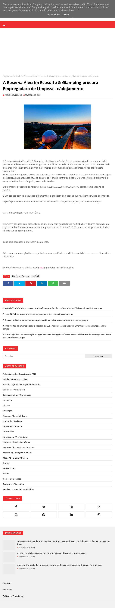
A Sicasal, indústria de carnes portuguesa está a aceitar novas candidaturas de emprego (45, 320)
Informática (8, 431)
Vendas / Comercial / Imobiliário (18, 489)
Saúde (6, 473)
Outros (6, 463)
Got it (66, 14)
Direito (6, 405)
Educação (7, 410)
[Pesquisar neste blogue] (44, 356)
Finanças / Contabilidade (15, 416)
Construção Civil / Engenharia (17, 395)
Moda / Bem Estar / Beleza (15, 457)
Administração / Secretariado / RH (19, 374)
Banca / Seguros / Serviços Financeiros (21, 384)
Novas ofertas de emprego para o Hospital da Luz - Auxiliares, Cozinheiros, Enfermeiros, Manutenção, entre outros (54, 327)
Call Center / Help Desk (14, 389)
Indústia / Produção (12, 426)
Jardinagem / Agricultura (15, 437)
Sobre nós (7, 589)
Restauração (9, 468)
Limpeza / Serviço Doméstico (16, 442)
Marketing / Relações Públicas (17, 452)
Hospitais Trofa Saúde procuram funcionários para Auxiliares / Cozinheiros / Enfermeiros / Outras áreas (52, 308)
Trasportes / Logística (13, 484)
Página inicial (8, 76)
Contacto (7, 583)
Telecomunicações (12, 478)
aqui (41, 267)
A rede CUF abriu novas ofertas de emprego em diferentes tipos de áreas (38, 314)
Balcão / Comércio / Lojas (15, 379)
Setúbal (19, 76)
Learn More (53, 14)
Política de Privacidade (13, 596)
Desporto (7, 400)
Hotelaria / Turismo (20, 276)
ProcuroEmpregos (13, 95)
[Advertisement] (57, 54)
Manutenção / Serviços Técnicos (18, 447)
